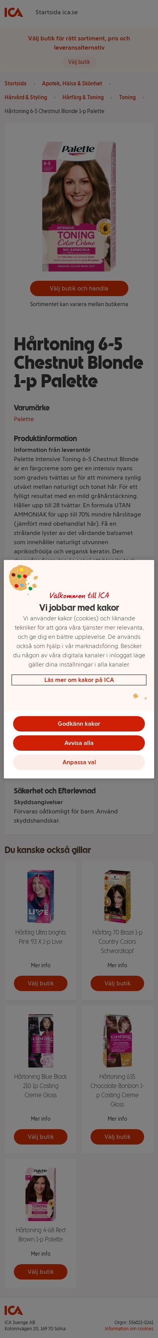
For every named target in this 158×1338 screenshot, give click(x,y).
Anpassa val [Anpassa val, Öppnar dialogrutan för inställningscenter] (79, 762)
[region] (79, 669)
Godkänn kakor (79, 723)
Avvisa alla (79, 742)
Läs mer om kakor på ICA (79, 679)
